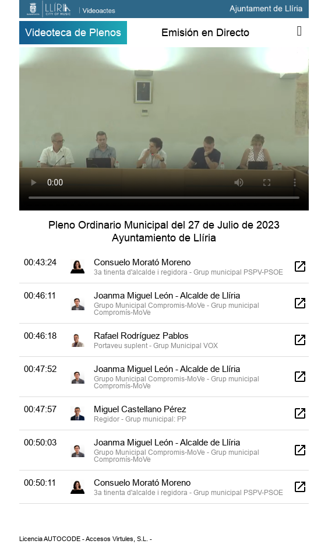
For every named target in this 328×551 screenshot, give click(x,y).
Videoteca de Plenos (73, 32)
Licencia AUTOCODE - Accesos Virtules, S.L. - (85, 539)
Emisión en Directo (205, 32)
